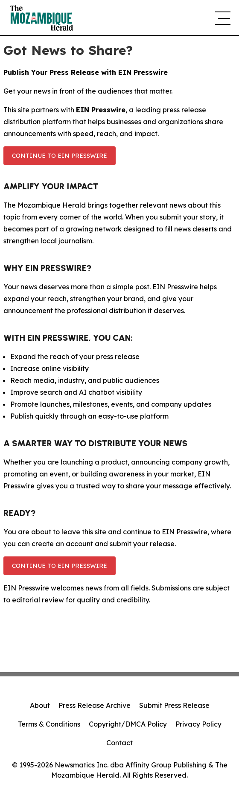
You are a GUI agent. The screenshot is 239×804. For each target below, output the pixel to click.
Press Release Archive (94, 705)
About (40, 705)
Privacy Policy (198, 724)
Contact (119, 742)
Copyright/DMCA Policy (128, 724)
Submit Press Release (174, 705)
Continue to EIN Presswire (59, 156)
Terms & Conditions (49, 724)
